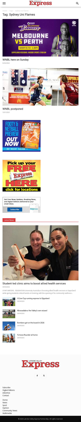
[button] (4, 3)
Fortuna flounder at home (27, 335)
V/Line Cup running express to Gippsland (33, 298)
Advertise (6, 393)
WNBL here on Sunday (16, 59)
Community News (10, 410)
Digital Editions (9, 390)
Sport (5, 405)
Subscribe (6, 387)
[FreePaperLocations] (22, 191)
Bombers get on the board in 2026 (30, 323)
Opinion (6, 408)
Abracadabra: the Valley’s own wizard (32, 311)
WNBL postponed (13, 108)
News (5, 402)
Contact (6, 395)
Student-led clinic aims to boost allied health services (34, 283)
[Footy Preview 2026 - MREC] (22, 151)
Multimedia (7, 413)
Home (5, 11)
